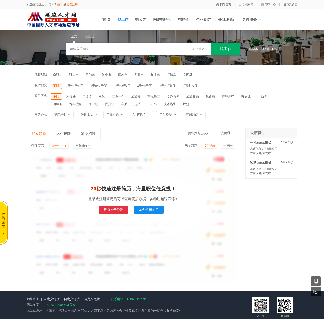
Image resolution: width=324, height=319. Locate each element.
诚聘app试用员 (260, 162)
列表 (230, 145)
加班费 (136, 96)
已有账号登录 (113, 209)
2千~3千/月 (122, 85)
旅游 (186, 104)
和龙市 (155, 75)
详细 (212, 145)
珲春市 (122, 75)
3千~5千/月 (145, 85)
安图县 (187, 75)
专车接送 (75, 104)
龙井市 (139, 75)
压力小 (152, 104)
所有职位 (39, 134)
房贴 (137, 104)
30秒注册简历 (149, 209)
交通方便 (173, 96)
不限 (56, 85)
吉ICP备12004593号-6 (59, 305)
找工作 (123, 19)
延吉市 (74, 75)
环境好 (71, 96)
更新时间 (81, 145)
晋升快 (109, 104)
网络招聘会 (162, 19)
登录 (59, 4)
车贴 (124, 104)
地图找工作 (269, 49)
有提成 (246, 96)
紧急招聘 (88, 134)
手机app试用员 (260, 142)
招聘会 (183, 19)
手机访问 (248, 4)
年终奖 (87, 96)
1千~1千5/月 (74, 85)
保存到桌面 (290, 4)
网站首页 (226, 4)
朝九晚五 (153, 96)
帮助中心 (271, 4)
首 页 (106, 19)
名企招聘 (63, 134)
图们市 (90, 75)
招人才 (140, 19)
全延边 (57, 75)
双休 (102, 96)
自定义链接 (52, 299)
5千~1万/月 (167, 85)
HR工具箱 (226, 19)
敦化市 (106, 75)
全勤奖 (262, 96)
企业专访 (203, 19)
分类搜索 (251, 49)
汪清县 (171, 75)
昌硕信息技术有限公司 (263, 148)
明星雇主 (33, 299)
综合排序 (57, 145)
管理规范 (228, 96)
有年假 (57, 104)
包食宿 (210, 96)
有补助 (93, 104)
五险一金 (118, 96)
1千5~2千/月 (99, 85)
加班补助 (192, 96)
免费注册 (72, 4)
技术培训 (170, 104)
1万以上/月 (189, 85)
